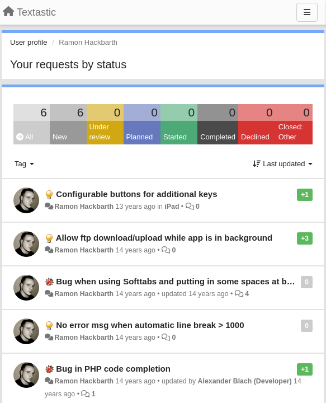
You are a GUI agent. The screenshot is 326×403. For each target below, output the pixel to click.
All (24, 137)
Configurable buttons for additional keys (136, 194)
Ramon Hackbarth (84, 206)
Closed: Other (290, 132)
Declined (255, 137)
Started (175, 137)
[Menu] (307, 12)
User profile (28, 42)
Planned (139, 137)
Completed (217, 137)
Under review (100, 132)
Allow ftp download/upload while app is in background (164, 237)
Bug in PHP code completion (113, 368)
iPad (171, 206)
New (60, 137)
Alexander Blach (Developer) (245, 381)
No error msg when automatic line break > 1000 (150, 325)
